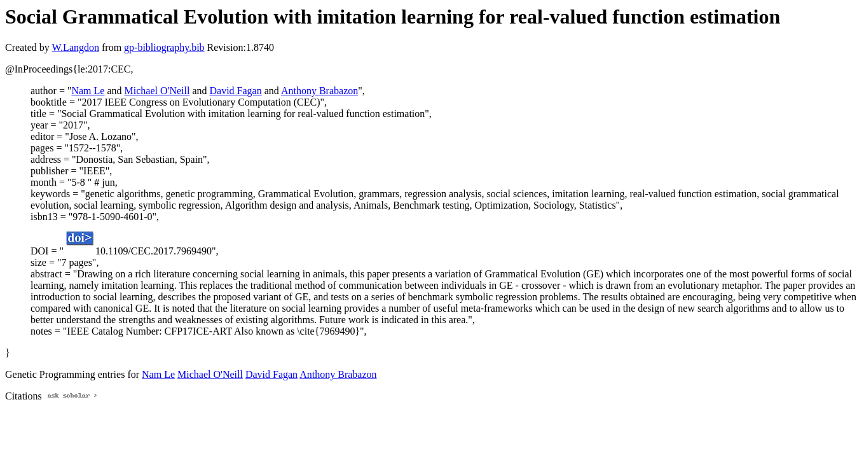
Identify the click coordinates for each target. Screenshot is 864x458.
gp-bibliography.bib (164, 47)
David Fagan (236, 90)
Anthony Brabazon (319, 90)
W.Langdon (75, 47)
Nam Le (87, 90)
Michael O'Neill (157, 90)
